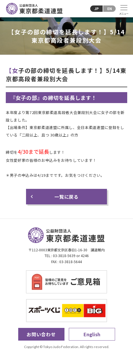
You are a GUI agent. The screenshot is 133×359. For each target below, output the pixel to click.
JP (96, 8)
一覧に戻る (66, 196)
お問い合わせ (41, 334)
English (92, 334)
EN (109, 8)
